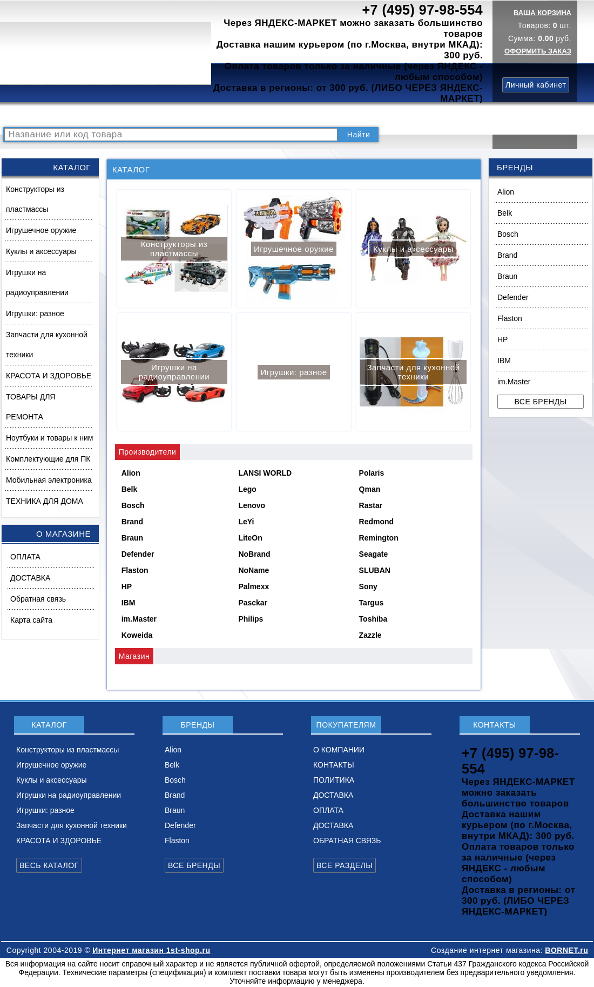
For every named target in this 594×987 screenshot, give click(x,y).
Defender (513, 297)
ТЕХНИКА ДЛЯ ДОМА (44, 501)
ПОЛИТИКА (352, 114)
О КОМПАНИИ (242, 114)
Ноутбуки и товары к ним (49, 438)
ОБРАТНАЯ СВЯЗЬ (347, 840)
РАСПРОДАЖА (34, 114)
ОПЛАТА (25, 556)
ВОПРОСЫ (137, 114)
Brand (507, 255)
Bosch (507, 234)
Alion (505, 192)
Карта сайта (31, 620)
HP (502, 339)
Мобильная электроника (49, 480)
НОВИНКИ (186, 114)
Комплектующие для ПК (48, 459)
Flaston (509, 318)
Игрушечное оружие (41, 230)
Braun (507, 276)
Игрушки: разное (35, 313)
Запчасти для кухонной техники (46, 344)
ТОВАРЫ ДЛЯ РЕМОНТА (30, 406)
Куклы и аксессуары (41, 251)
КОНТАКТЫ (300, 114)
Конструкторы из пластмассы (35, 199)
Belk (504, 213)
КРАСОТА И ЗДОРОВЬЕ (48, 375)
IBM (504, 360)
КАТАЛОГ (89, 114)
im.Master (513, 381)
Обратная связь (38, 599)
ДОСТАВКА (404, 114)
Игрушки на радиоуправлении (37, 282)
